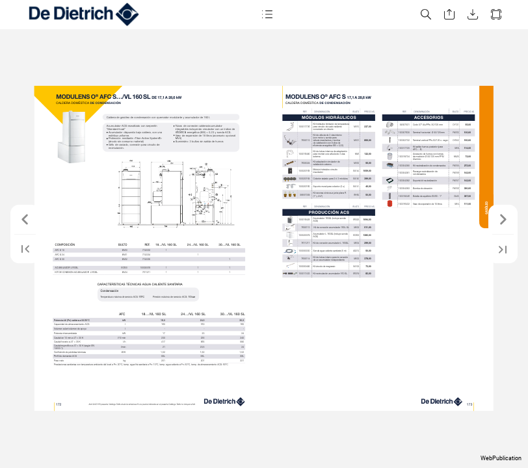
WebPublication (501, 458)
